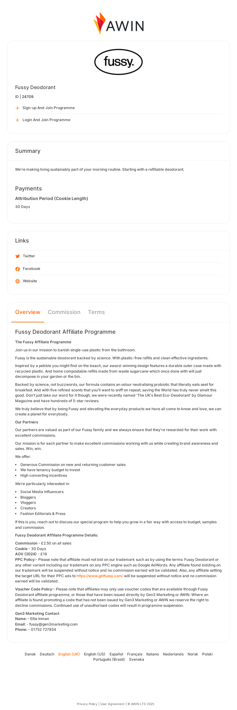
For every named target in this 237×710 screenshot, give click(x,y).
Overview (27, 312)
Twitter (25, 256)
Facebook (27, 269)
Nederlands (173, 654)
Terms (96, 312)
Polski (207, 654)
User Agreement (112, 704)
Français (134, 654)
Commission (64, 312)
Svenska (136, 659)
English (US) (95, 654)
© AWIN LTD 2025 (140, 704)
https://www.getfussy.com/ (100, 575)
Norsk (193, 654)
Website (26, 281)
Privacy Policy (87, 704)
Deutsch (47, 654)
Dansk (30, 654)
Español (116, 654)
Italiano (152, 654)
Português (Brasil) (109, 659)
